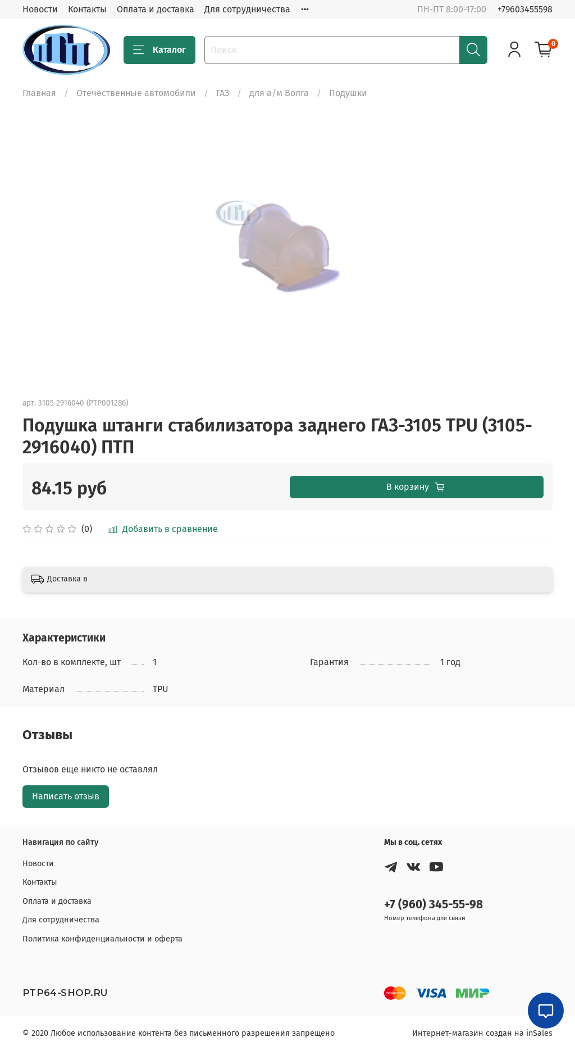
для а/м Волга (279, 93)
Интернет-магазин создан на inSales (482, 1033)
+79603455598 (525, 9)
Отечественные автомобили (136, 93)
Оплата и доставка (155, 9)
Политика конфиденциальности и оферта (102, 939)
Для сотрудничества (247, 9)
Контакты (87, 9)
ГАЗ (222, 93)
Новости (40, 9)
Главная (39, 93)
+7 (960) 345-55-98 (433, 905)
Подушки (348, 93)
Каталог (159, 50)
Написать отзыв (65, 796)
